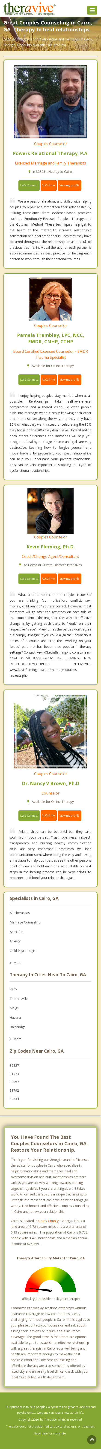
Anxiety (15, 941)
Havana (15, 1017)
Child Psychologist (23, 950)
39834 (14, 1098)
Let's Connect (29, 185)
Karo (13, 989)
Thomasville (19, 998)
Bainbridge (18, 1027)
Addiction (17, 931)
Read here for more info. (50, 1433)
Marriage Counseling (25, 922)
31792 (14, 1090)
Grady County (48, 1221)
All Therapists (20, 913)
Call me (48, 185)
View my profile (69, 185)
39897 (14, 1082)
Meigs (14, 1008)
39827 (14, 1065)
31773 (14, 1074)
